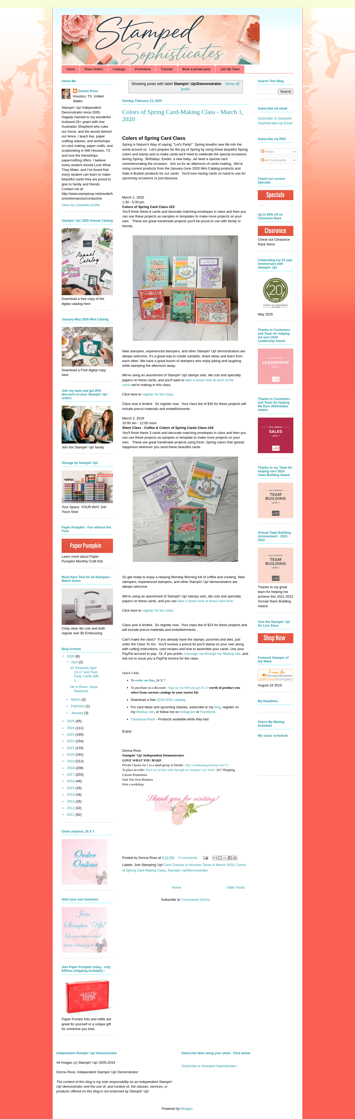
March (76, 699)
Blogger (186, 1109)
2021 (71, 748)
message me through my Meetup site (212, 654)
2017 (71, 774)
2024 (71, 728)
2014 (71, 794)
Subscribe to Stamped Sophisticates (208, 1066)
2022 (71, 741)
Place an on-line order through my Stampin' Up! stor (179, 770)
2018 (71, 768)
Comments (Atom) (196, 900)
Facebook (207, 712)
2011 (71, 814)
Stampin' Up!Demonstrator (188, 870)
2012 (71, 808)
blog (217, 707)
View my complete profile (81, 205)
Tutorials (167, 69)
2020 (71, 754)
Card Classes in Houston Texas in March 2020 (199, 865)
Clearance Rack (143, 719)
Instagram (187, 712)
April (75, 662)
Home (70, 69)
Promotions (143, 69)
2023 (71, 734)
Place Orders (94, 69)
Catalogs (119, 69)
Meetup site (145, 712)
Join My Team (230, 69)
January (77, 713)
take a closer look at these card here (205, 601)
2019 (71, 761)
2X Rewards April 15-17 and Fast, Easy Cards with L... (84, 674)
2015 (71, 788)
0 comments (188, 858)
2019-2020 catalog (171, 700)
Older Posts (236, 887)
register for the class (157, 394)
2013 (71, 801)
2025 (71, 721)
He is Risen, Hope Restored (84, 689)
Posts (267, 152)
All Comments (273, 160)
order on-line (144, 680)
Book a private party (197, 69)
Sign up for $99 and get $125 (187, 688)
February (78, 706)
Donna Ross (88, 91)
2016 (71, 781)
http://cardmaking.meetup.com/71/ (207, 765)
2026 (71, 656)
